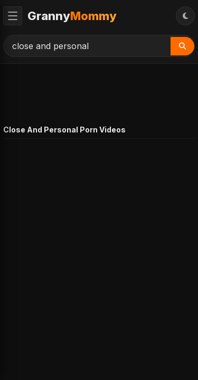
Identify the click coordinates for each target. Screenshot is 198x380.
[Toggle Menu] (12, 15)
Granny (72, 16)
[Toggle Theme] (185, 15)
